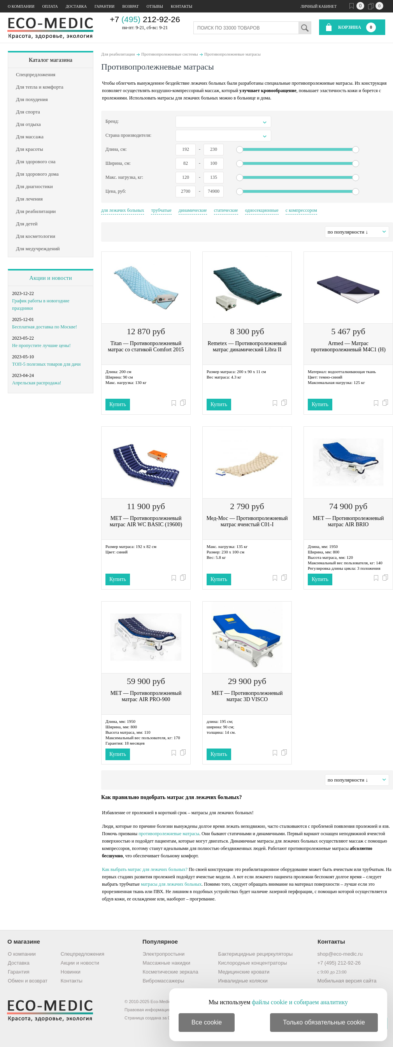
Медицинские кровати (244, 972)
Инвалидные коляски (243, 981)
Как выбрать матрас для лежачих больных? (145, 869)
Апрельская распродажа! (36, 383)
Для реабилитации (118, 54)
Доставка (76, 6)
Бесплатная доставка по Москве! (44, 327)
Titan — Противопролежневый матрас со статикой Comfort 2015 (146, 346)
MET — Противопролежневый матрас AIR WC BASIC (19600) (146, 521)
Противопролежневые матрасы (232, 54)
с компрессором (301, 210)
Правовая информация (147, 1009)
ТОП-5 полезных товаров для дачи (46, 364)
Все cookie (206, 1022)
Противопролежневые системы (169, 54)
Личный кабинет (319, 6)
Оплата (50, 6)
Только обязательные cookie (324, 1022)
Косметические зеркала (170, 972)
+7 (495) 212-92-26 (339, 963)
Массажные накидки (166, 963)
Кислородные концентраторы (252, 963)
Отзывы (155, 6)
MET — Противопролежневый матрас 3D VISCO (247, 696)
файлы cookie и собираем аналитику (300, 1002)
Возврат (130, 6)
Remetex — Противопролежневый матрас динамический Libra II (246, 346)
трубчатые (161, 210)
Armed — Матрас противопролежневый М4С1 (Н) (348, 346)
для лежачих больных (122, 210)
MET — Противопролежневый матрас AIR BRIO (348, 521)
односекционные (262, 210)
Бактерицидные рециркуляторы (255, 954)
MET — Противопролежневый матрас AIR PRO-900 (146, 696)
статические (226, 210)
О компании (21, 6)
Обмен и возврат (27, 981)
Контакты (181, 6)
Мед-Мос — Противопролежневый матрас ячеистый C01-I (247, 521)
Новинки (71, 972)
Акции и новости (50, 278)
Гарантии (104, 6)
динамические (193, 210)
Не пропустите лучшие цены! (41, 345)
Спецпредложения (82, 954)
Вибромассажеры (163, 981)
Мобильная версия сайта (346, 981)
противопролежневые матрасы (169, 833)
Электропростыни (164, 954)
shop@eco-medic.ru (340, 954)
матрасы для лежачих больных (171, 884)
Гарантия (18, 972)
